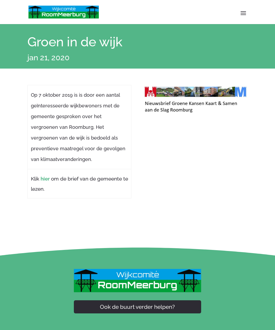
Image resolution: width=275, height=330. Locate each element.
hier (45, 179)
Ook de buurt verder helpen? (137, 306)
